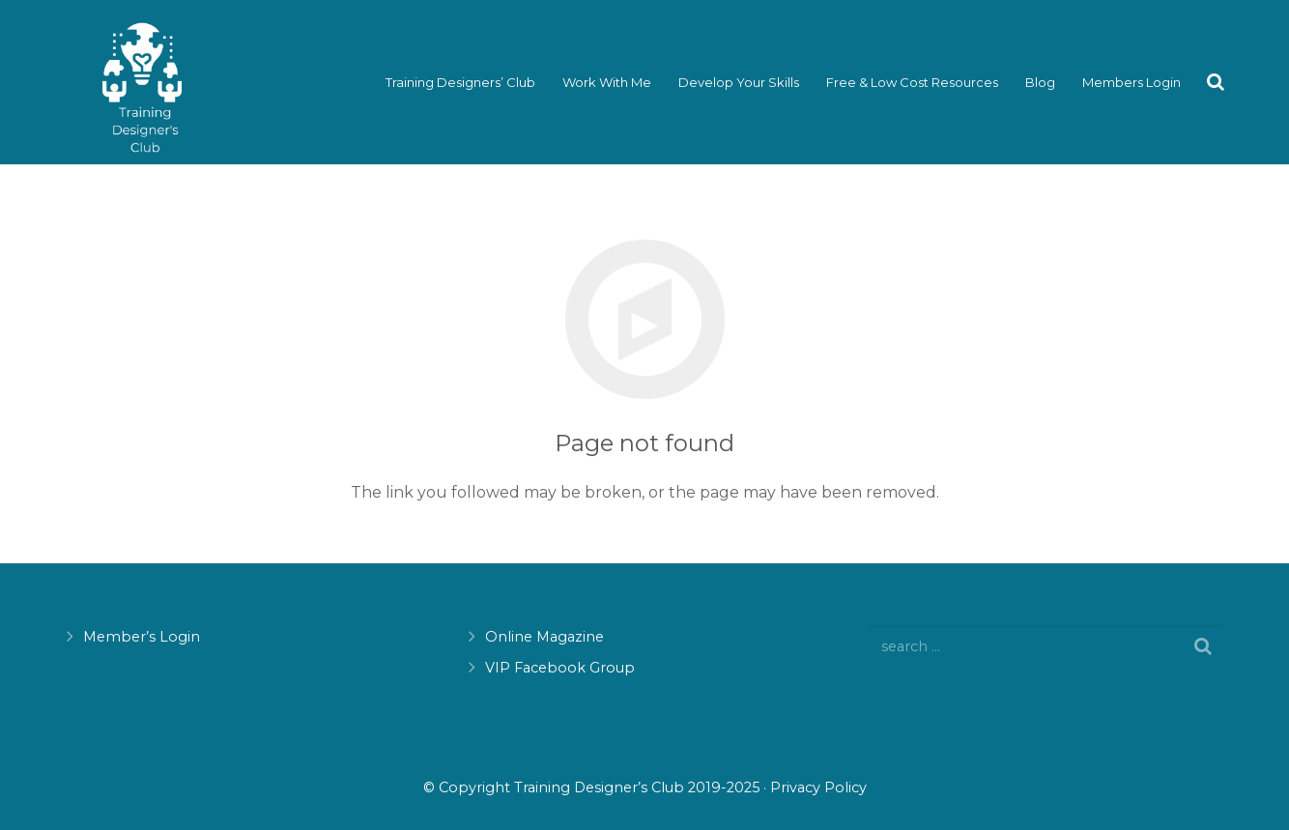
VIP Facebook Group (560, 667)
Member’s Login (141, 636)
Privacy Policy (818, 787)
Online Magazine (544, 636)
